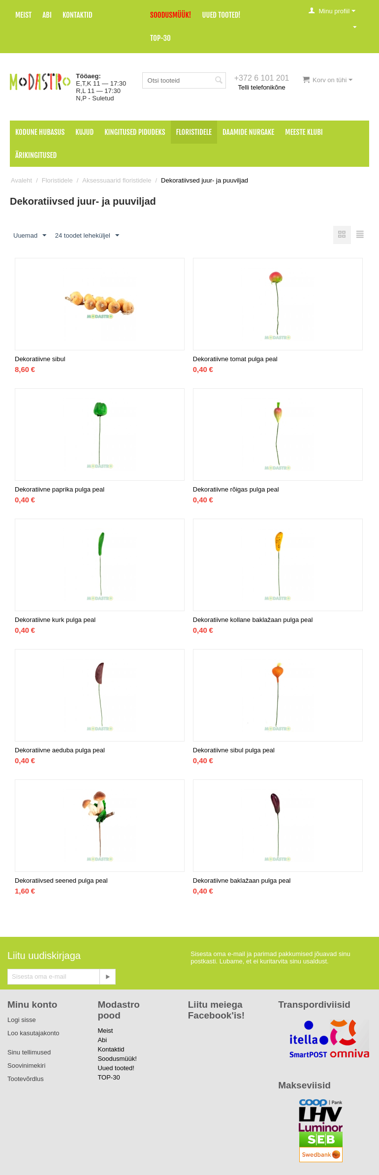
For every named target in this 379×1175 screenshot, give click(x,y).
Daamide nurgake (248, 132)
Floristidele (194, 132)
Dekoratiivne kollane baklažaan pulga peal (253, 619)
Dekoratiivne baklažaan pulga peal (242, 880)
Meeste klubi (304, 132)
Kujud (84, 132)
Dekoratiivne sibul (40, 359)
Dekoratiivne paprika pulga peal (59, 489)
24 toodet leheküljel (87, 236)
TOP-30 (160, 38)
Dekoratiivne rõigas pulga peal (236, 489)
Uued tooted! (221, 15)
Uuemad (29, 236)
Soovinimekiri (26, 1065)
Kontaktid (78, 15)
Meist (23, 15)
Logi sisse (21, 1019)
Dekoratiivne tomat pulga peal (235, 359)
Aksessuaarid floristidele (116, 180)
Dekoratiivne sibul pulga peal (234, 750)
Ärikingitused (36, 155)
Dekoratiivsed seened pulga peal (61, 880)
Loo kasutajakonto (33, 1033)
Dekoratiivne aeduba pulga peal (60, 750)
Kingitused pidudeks (134, 132)
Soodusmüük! (170, 15)
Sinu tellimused (29, 1052)
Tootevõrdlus (25, 1078)
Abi (47, 15)
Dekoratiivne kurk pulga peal (55, 619)
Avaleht (21, 180)
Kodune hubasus (39, 132)
